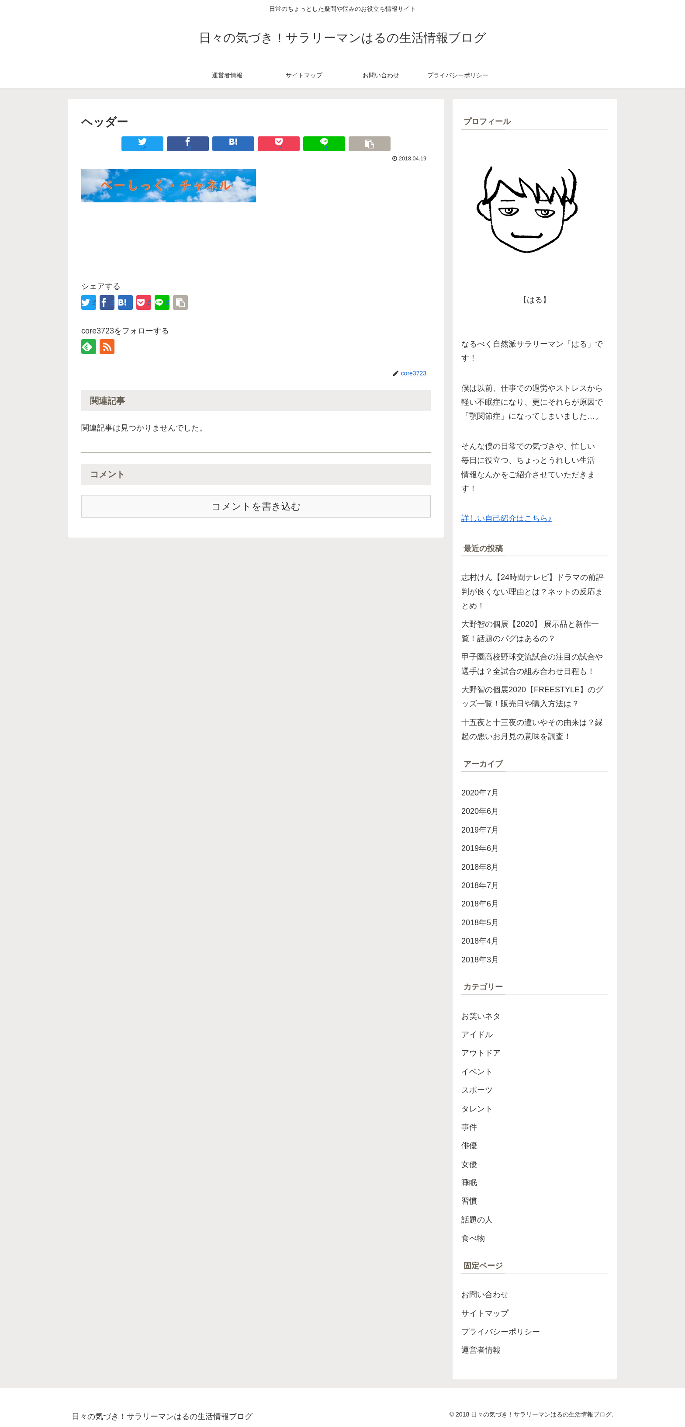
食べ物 (473, 1238)
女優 (469, 1164)
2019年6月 (480, 848)
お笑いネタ (481, 1016)
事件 (469, 1127)
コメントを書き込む (256, 506)
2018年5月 (480, 922)
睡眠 (469, 1182)
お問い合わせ (485, 1294)
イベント (477, 1071)
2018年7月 (480, 885)
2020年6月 (480, 811)
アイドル (477, 1034)
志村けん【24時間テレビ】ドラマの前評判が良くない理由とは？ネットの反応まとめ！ (532, 591)
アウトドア (481, 1053)
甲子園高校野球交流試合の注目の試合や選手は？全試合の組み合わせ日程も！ (532, 664)
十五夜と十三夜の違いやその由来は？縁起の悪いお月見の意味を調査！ (532, 729)
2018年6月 (480, 903)
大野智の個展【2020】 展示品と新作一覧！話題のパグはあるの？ (530, 631)
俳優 (469, 1145)
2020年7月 (480, 792)
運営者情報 (481, 1350)
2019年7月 (480, 830)
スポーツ (477, 1090)
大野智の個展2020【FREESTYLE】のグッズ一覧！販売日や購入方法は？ (532, 696)
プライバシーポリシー (500, 1331)
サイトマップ (485, 1313)
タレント (477, 1108)
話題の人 (477, 1219)
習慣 (469, 1201)
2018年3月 (480, 959)
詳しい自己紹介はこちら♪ (506, 518)
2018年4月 (480, 941)
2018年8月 (480, 867)
